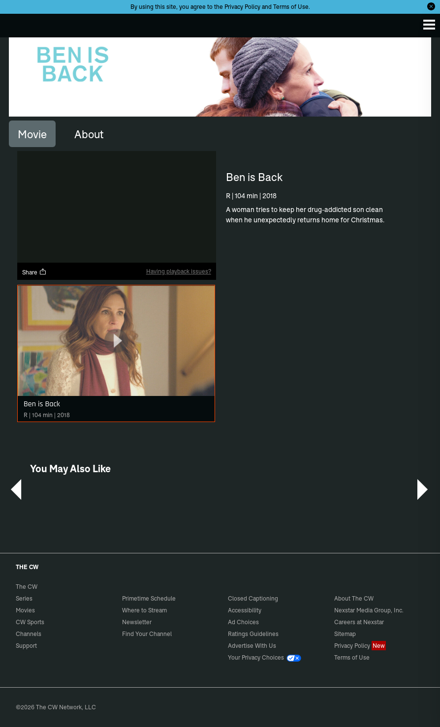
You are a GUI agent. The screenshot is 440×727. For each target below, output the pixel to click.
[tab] (32, 134)
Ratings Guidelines (253, 633)
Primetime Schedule (149, 598)
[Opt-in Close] (431, 6)
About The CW (354, 598)
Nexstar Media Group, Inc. (369, 610)
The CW (17, 23)
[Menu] (429, 24)
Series (24, 598)
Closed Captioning (253, 598)
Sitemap (345, 633)
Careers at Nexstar (359, 622)
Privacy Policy (242, 6)
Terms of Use (291, 6)
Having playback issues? (178, 271)
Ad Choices (243, 622)
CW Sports (30, 622)
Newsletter (137, 622)
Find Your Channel (147, 633)
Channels (28, 633)
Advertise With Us (252, 645)
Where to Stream (144, 610)
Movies (25, 610)
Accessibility (244, 610)
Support (26, 645)
